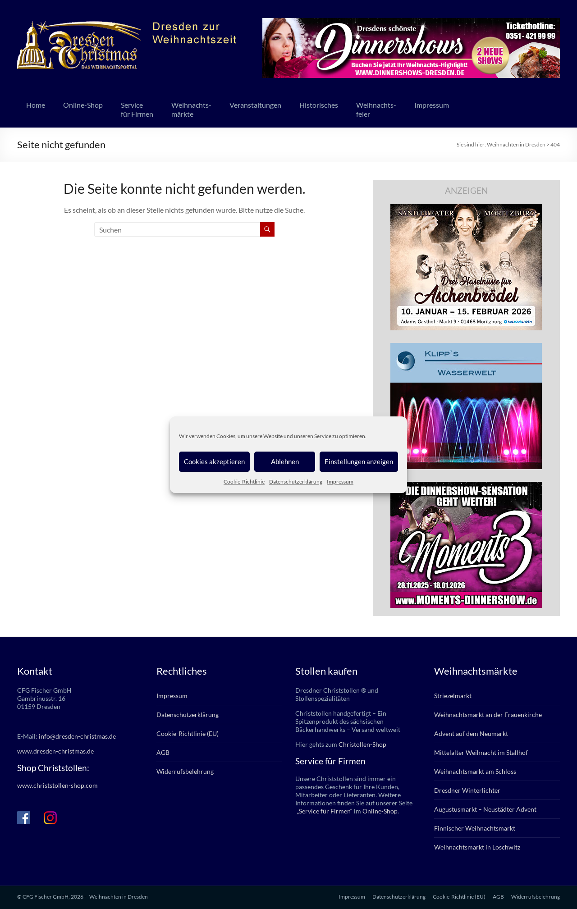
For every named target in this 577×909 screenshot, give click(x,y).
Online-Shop (83, 104)
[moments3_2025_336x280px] (466, 486)
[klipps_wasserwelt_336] (466, 347)
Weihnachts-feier (376, 109)
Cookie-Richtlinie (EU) (187, 733)
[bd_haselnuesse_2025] (466, 208)
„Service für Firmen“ (324, 811)
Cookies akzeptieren (214, 461)
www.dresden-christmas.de (55, 751)
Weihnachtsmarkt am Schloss (475, 771)
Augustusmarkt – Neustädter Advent (485, 809)
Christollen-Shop (362, 744)
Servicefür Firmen (137, 109)
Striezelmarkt (453, 695)
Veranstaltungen (255, 104)
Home (35, 104)
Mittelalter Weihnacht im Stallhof (481, 752)
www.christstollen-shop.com (57, 785)
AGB (162, 752)
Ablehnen (285, 461)
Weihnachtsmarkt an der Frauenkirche (488, 714)
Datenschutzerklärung (295, 481)
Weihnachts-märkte (191, 109)
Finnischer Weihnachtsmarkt (474, 828)
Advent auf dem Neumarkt (471, 733)
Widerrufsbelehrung (185, 771)
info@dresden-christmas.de (77, 736)
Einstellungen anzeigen (359, 461)
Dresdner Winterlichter (467, 790)
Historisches (318, 104)
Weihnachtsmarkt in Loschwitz (477, 847)
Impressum (340, 481)
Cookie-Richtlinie (244, 481)
